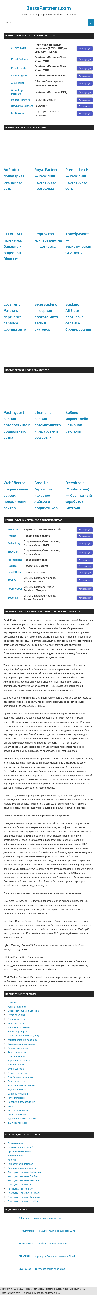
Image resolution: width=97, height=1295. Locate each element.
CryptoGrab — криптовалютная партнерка (48, 240)
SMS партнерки (16, 1068)
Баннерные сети (16, 1081)
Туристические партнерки (22, 1118)
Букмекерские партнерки (21, 1043)
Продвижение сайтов (19, 1151)
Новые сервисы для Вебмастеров (27, 370)
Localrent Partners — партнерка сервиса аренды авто (15, 316)
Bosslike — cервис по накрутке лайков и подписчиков (46, 495)
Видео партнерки (17, 1089)
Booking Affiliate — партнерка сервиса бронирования (78, 316)
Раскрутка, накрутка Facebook (24, 1192)
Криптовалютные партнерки (23, 1039)
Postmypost (14, 588)
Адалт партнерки (17, 1052)
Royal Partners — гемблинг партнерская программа (47, 1230)
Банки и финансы (17, 1072)
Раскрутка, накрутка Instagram (24, 1172)
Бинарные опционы (18, 1093)
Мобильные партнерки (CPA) (23, 1035)
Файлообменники (17, 1122)
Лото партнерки (16, 1097)
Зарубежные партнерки (20, 1077)
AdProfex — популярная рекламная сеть (41, 1217)
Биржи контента (16, 1143)
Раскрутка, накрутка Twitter (23, 1201)
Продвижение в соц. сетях (22, 1167)
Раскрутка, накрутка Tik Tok (23, 1176)
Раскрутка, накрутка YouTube (24, 1180)
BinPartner (17, 113)
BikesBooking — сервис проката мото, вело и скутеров (46, 316)
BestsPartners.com (48, 8)
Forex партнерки (16, 1056)
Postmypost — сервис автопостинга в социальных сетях (17, 425)
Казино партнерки (17, 1006)
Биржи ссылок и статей (20, 1147)
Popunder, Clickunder (19, 1060)
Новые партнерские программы (25, 127)
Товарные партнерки (19, 1027)
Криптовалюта (15, 1155)
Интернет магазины (18, 1110)
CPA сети (12, 1002)
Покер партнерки (17, 1114)
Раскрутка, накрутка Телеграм (24, 1196)
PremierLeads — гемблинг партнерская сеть (43, 1243)
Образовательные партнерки (23, 1010)
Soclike (11, 579)
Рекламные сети (17, 1018)
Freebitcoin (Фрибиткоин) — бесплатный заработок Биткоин (78, 495)
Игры (10, 1106)
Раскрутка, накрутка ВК (20, 1184)
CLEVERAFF (18, 48)
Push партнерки (16, 1064)
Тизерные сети (16, 1023)
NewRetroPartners (22, 106)
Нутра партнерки (17, 1014)
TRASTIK (12, 529)
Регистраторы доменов (20, 1163)
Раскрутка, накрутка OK (20, 1188)
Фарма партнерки (17, 1031)
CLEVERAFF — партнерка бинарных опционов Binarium (16, 246)
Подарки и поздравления (21, 1101)
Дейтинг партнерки (18, 1048)
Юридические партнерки (21, 1085)
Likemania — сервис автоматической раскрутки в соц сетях (47, 425)
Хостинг (12, 1159)
